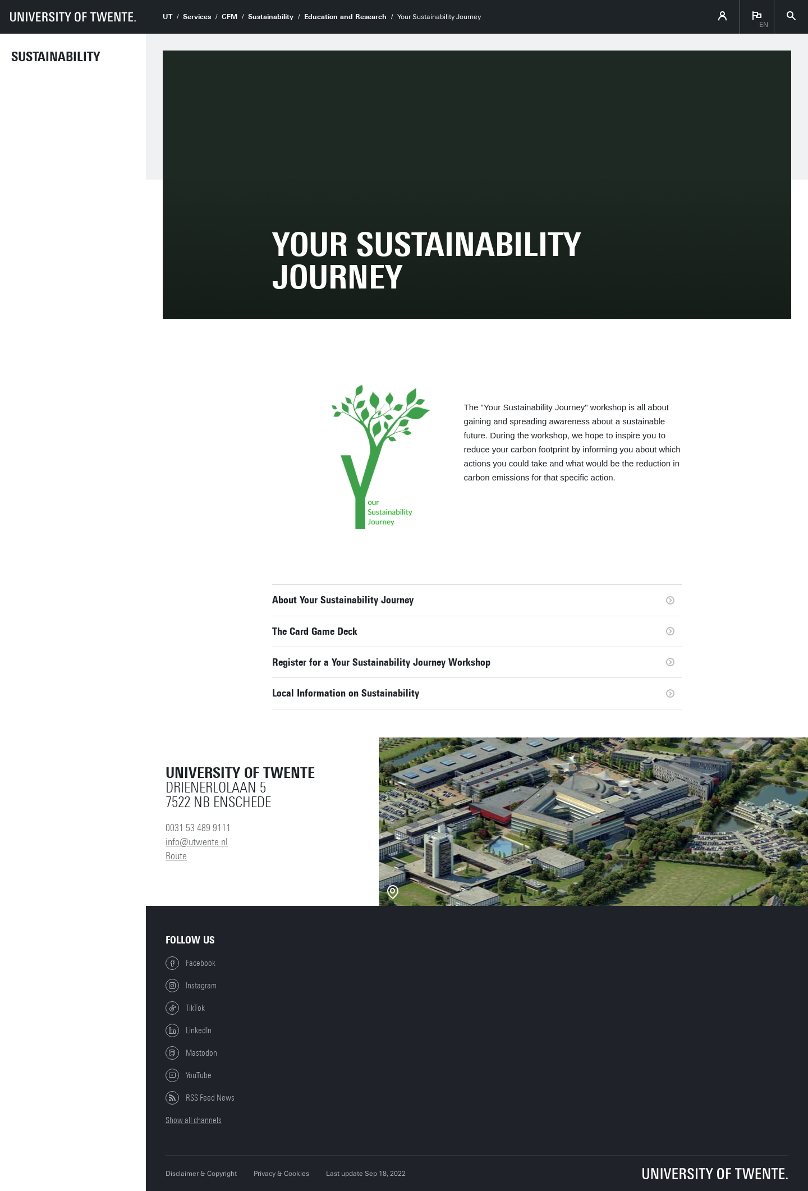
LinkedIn (189, 1030)
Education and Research (345, 17)
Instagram (191, 985)
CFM (229, 17)
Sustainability (55, 57)
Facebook (190, 963)
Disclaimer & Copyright (201, 1174)
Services (197, 17)
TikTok (185, 1008)
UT (167, 17)
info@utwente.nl (197, 842)
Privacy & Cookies (281, 1174)
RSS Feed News (200, 1098)
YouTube (189, 1075)
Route (176, 856)
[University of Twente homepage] (73, 17)
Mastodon (191, 1053)
